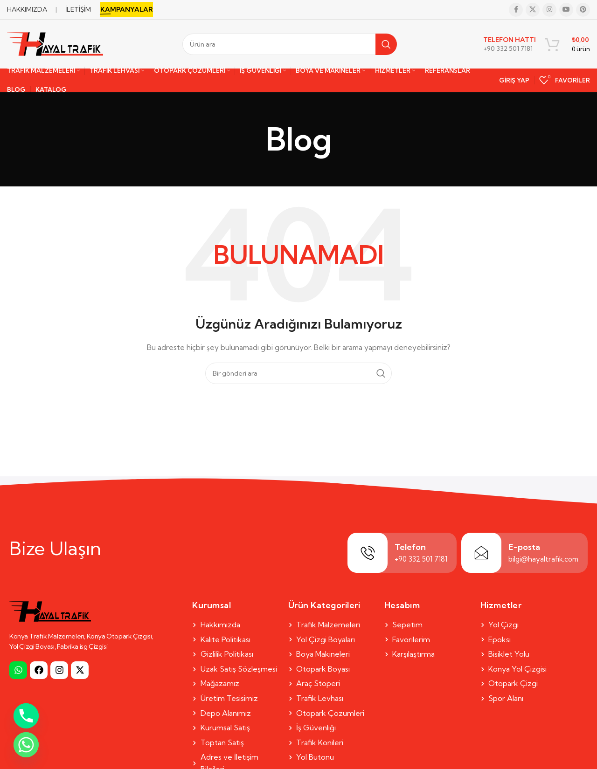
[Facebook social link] (516, 10)
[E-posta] (481, 553)
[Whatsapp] (26, 744)
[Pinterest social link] (583, 10)
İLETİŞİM (78, 9)
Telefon (410, 547)
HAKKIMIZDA (27, 9)
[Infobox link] (509, 44)
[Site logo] (55, 43)
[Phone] (26, 715)
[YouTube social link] (566, 10)
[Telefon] (367, 553)
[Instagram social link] (549, 10)
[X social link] (533, 10)
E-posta (524, 547)
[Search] (289, 44)
